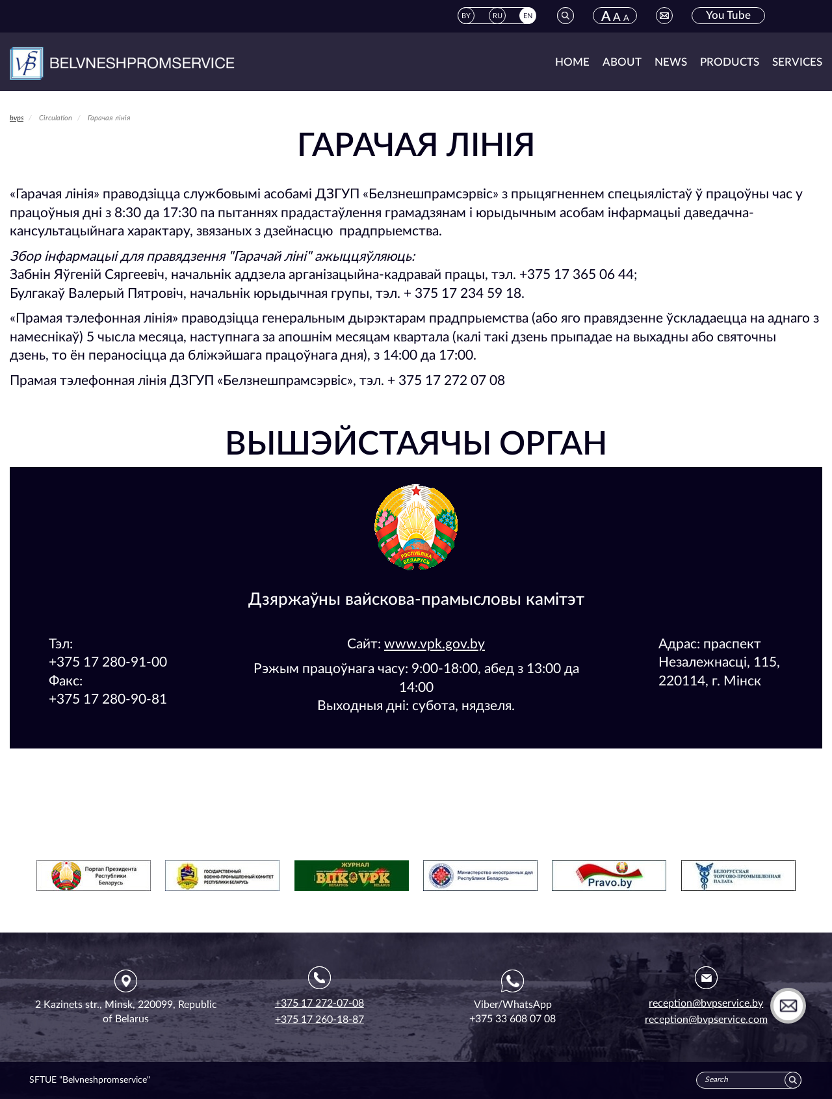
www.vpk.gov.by (434, 644)
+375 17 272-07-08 (319, 1003)
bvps (16, 118)
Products (729, 62)
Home (572, 62)
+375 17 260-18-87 (319, 1019)
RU (497, 16)
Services (797, 62)
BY (466, 16)
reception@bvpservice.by (706, 1003)
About (622, 62)
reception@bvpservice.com (706, 1019)
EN (527, 16)
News (671, 62)
